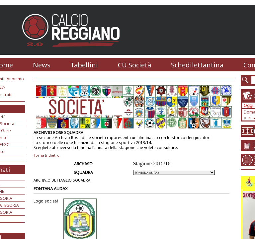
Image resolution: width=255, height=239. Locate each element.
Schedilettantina (197, 64)
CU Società (134, 64)
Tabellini (84, 64)
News (41, 64)
